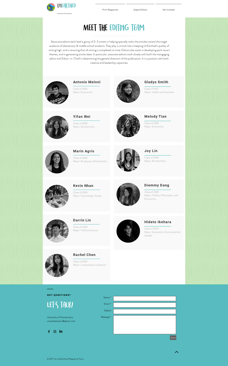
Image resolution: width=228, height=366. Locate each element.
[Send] (173, 337)
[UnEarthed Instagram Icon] (55, 331)
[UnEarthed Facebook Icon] (49, 331)
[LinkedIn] (61, 331)
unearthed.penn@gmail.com (61, 321)
